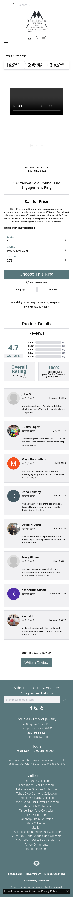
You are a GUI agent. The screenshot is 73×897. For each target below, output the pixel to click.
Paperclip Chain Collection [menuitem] (36, 819)
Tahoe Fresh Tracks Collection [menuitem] (36, 798)
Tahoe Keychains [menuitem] (36, 849)
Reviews (36, 333)
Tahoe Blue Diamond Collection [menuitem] (36, 793)
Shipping (20, 289)
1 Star (31, 356)
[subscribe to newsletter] (64, 699)
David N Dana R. (33, 525)
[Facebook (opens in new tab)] (31, 708)
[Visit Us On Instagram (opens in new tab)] (36, 708)
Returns (53, 289)
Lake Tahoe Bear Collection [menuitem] (36, 785)
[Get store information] (36, 737)
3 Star (31, 349)
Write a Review (36, 663)
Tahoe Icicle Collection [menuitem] (36, 806)
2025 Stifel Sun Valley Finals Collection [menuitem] (36, 840)
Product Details (36, 323)
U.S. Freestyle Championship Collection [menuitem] (36, 832)
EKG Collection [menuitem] (36, 815)
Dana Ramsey (31, 492)
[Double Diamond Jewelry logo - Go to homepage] (36, 21)
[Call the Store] (37, 733)
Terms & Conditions (54, 873)
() (63, 342)
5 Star (31, 342)
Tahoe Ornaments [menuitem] (36, 844)
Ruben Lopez (31, 427)
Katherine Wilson (34, 590)
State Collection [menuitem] (36, 823)
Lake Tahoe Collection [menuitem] (36, 781)
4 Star (31, 345)
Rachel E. (28, 616)
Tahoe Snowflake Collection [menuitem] (36, 810)
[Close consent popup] (67, 891)
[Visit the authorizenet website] (36, 863)
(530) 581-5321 (36, 170)
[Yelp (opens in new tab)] (41, 708)
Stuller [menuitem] (36, 827)
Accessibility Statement (36, 880)
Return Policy (15, 873)
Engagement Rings (16, 55)
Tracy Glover (30, 557)
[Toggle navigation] (7, 44)
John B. (26, 394)
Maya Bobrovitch (34, 459)
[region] (36, 120)
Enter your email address (36, 693)
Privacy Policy (33, 873)
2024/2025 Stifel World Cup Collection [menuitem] (36, 836)
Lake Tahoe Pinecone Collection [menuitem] (36, 789)
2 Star (31, 352)
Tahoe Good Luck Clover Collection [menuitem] (36, 802)
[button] (29, 38)
